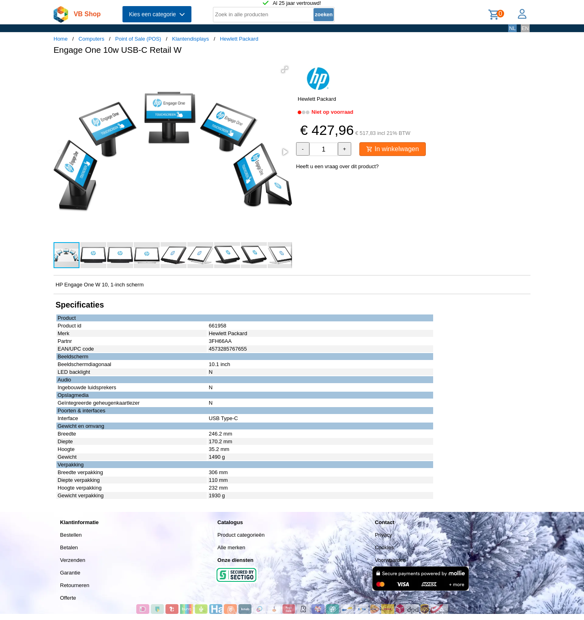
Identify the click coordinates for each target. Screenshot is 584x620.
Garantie (70, 573)
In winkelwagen (392, 148)
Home (61, 39)
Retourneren (74, 585)
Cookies (384, 547)
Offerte (68, 598)
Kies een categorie (157, 14)
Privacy (383, 535)
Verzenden (72, 560)
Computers (92, 39)
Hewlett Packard (239, 39)
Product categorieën (240, 535)
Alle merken (231, 547)
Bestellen (71, 535)
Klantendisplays (190, 39)
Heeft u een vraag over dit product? (337, 166)
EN (525, 28)
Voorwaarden (390, 560)
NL (512, 28)
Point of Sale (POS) (138, 39)
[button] (284, 69)
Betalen (69, 547)
